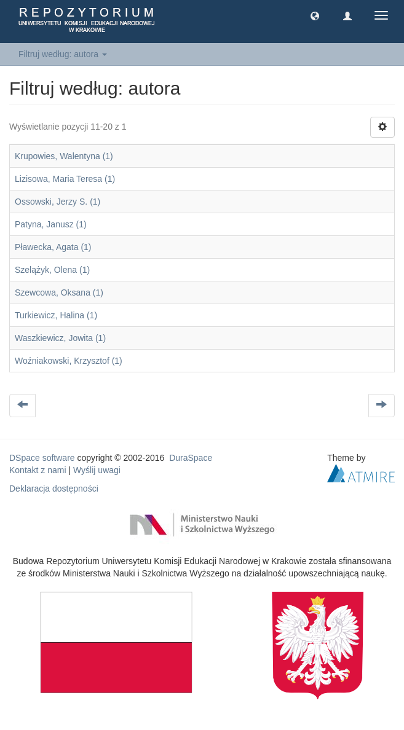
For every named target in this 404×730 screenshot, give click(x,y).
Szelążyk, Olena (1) (52, 270)
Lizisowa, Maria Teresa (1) (65, 179)
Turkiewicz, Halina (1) (56, 315)
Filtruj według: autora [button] (62, 54)
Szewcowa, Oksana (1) (59, 292)
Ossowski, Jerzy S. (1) (57, 201)
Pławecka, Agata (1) (53, 247)
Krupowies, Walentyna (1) (64, 156)
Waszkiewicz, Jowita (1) (60, 338)
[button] (315, 15)
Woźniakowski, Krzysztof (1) (68, 361)
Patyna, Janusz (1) (51, 224)
